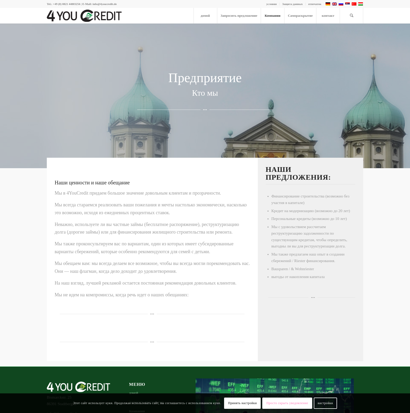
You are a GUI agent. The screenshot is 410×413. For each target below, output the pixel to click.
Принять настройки (242, 403)
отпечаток (314, 3)
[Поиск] (351, 16)
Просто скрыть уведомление (287, 403)
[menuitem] (272, 4)
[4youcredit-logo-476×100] (84, 16)
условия (271, 3)
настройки (325, 403)
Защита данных (292, 3)
